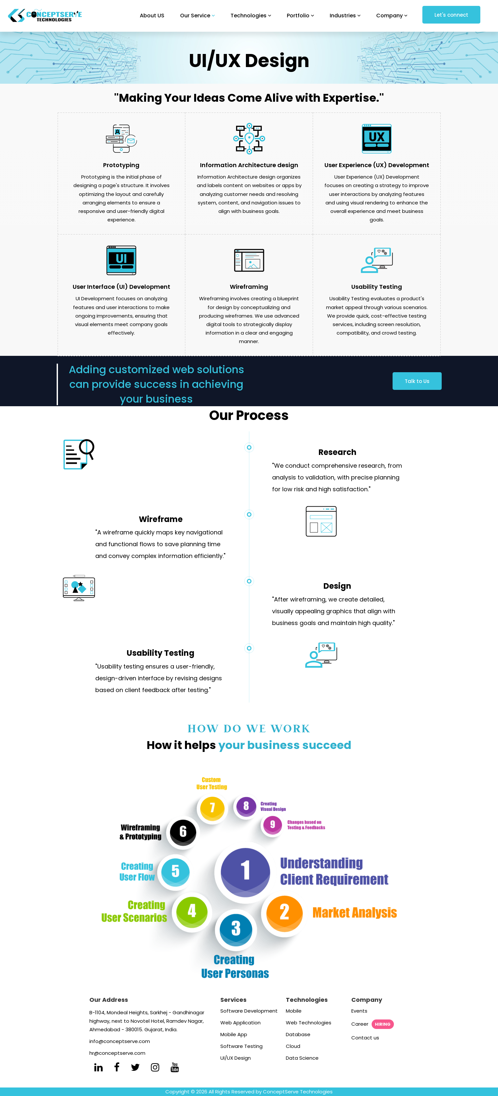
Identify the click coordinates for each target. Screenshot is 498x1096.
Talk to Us (417, 381)
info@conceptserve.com (119, 1041)
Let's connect (451, 14)
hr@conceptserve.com (117, 1053)
